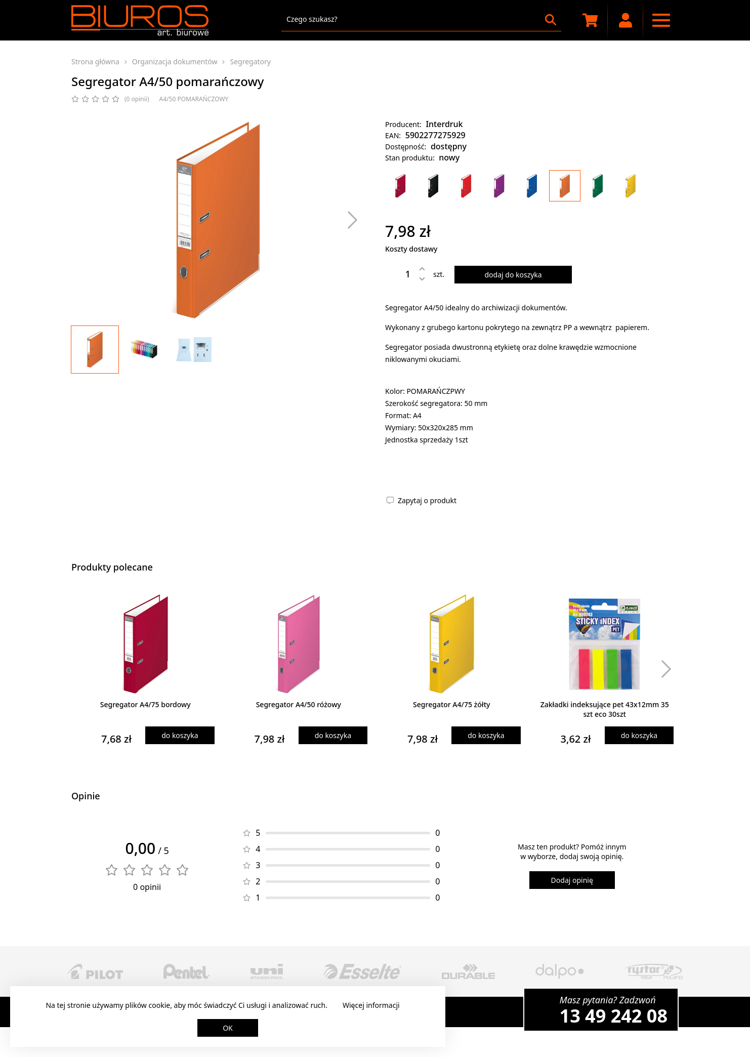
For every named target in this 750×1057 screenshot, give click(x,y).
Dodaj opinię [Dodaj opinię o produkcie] (572, 880)
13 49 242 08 (614, 1015)
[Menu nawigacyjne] (661, 20)
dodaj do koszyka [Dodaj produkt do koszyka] (512, 274)
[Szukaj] (550, 19)
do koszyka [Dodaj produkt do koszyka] (179, 735)
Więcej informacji (371, 1005)
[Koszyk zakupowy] (590, 20)
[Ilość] (400, 274)
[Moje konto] (625, 20)
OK (228, 1028)
